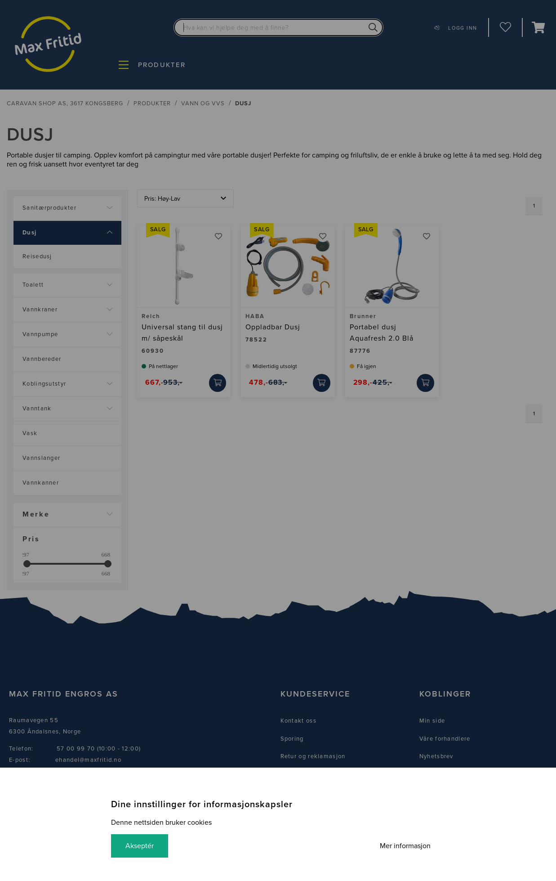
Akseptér (139, 845)
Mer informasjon (405, 845)
